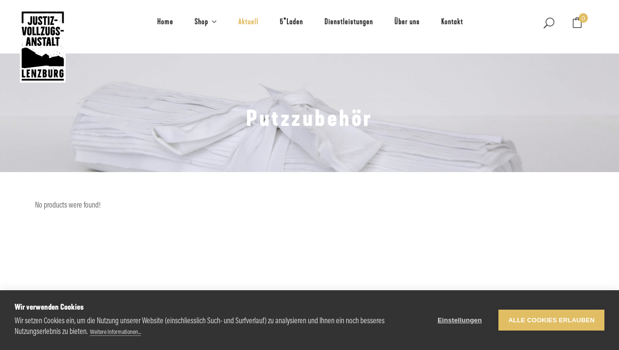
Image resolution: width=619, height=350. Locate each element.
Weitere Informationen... (115, 332)
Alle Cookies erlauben (551, 320)
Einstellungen (460, 320)
